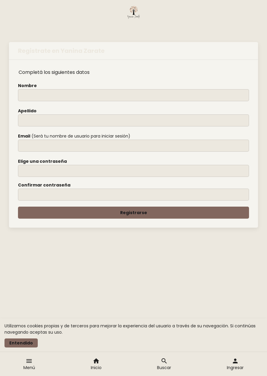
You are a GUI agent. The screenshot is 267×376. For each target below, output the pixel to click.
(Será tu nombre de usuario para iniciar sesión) (74, 136)
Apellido (27, 111)
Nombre (27, 86)
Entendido (21, 343)
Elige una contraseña (42, 161)
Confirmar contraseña (44, 185)
